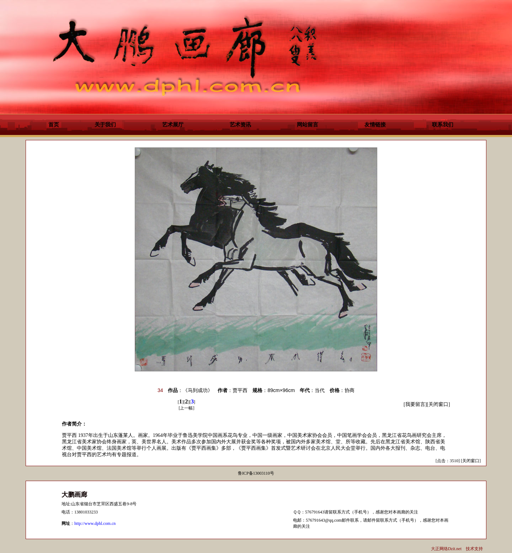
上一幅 (186, 408)
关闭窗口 (438, 404)
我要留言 (415, 404)
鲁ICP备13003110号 (256, 473)
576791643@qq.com (324, 520)
